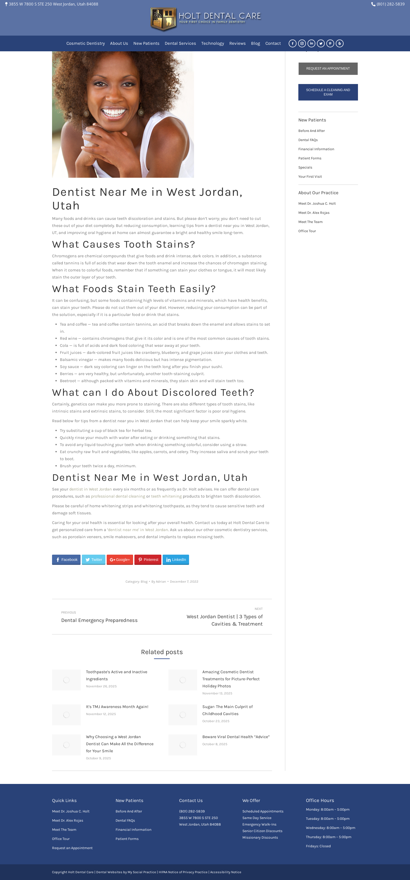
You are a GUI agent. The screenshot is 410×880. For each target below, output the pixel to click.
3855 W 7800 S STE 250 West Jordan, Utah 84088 (51, 4)
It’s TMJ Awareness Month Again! (117, 706)
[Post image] (66, 680)
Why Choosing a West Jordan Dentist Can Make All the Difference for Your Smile (119, 743)
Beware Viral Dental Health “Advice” (236, 736)
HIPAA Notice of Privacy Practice (183, 872)
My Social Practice (141, 872)
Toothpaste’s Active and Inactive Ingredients (116, 675)
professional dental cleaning (118, 496)
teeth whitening (166, 496)
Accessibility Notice (225, 872)
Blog (144, 581)
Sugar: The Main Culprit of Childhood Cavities (227, 710)
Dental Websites (109, 872)
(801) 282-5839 (388, 4)
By (158, 581)
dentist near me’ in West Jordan (138, 529)
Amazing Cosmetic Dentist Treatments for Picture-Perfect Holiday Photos (231, 678)
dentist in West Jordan (90, 489)
